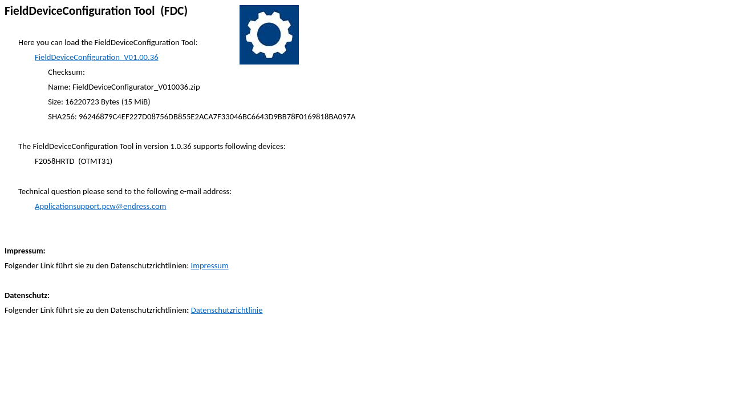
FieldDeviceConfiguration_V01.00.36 (97, 57)
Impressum (210, 265)
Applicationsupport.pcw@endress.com (101, 206)
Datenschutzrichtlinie (227, 310)
